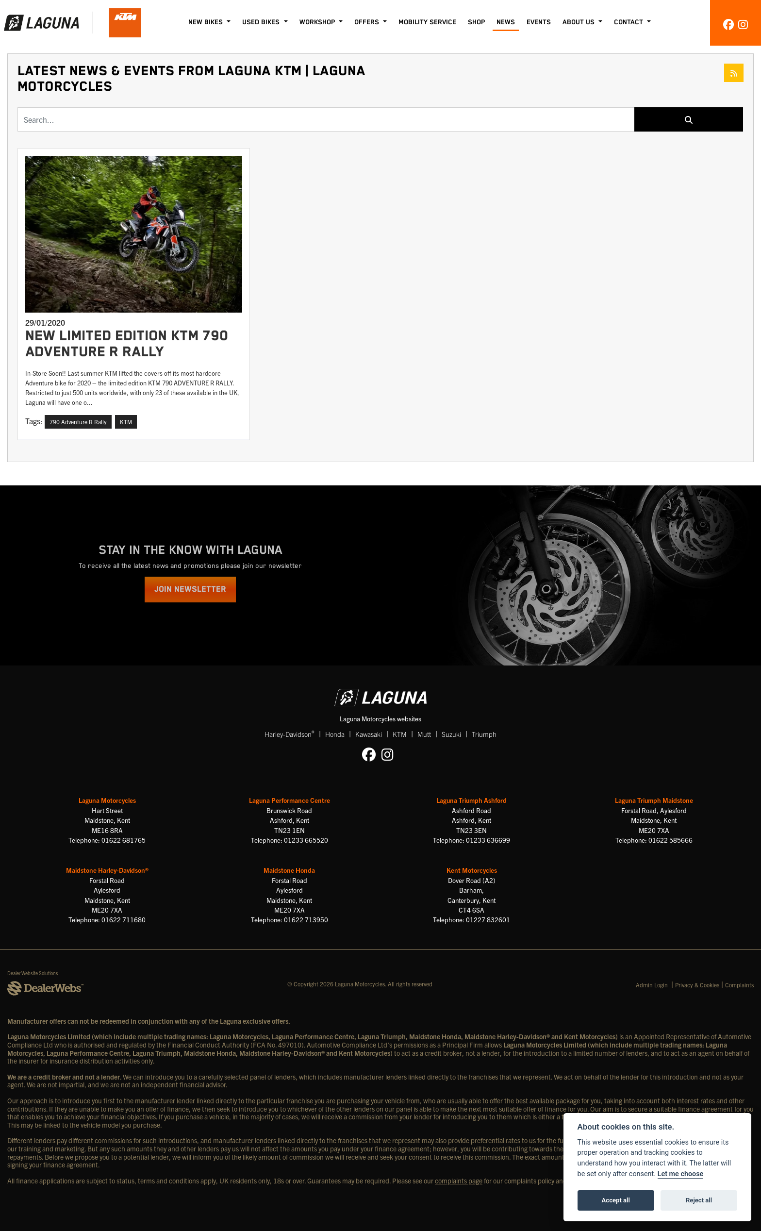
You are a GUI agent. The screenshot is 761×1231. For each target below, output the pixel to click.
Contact (629, 22)
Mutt (424, 734)
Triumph (484, 734)
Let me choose (681, 1174)
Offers (367, 22)
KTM (400, 734)
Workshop (318, 22)
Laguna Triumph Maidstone (654, 800)
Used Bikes (261, 22)
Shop (476, 22)
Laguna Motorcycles (107, 800)
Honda (335, 734)
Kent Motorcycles (472, 870)
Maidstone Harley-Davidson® (107, 870)
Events (539, 22)
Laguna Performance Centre (289, 800)
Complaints (739, 984)
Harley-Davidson (289, 733)
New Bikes (206, 22)
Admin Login (652, 984)
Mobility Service (427, 22)
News (505, 22)
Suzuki (451, 734)
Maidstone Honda (289, 870)
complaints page (458, 1180)
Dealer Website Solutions (32, 973)
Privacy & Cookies (697, 984)
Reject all (699, 1200)
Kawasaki (368, 734)
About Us (579, 22)
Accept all (616, 1200)
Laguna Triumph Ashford (471, 800)
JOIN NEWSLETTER (190, 589)
